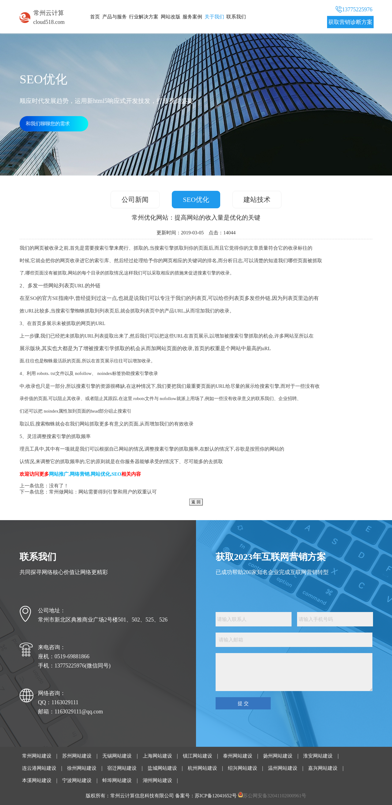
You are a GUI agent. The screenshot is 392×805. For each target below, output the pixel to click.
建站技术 (256, 199)
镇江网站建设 (197, 755)
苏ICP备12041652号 (216, 795)
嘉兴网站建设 (322, 768)
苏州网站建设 (77, 755)
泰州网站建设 (237, 755)
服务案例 (192, 16)
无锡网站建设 (117, 755)
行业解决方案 (143, 16)
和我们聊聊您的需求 (48, 123)
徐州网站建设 (81, 768)
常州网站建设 (36, 755)
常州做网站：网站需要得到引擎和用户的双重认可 (103, 491)
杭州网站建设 (202, 768)
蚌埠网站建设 (117, 780)
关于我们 (214, 16)
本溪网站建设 (36, 780)
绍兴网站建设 (242, 768)
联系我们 (236, 16)
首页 (95, 16)
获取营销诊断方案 (350, 22)
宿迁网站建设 (122, 768)
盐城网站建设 (162, 768)
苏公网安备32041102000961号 (274, 795)
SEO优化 (196, 199)
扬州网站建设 (277, 755)
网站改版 (170, 16)
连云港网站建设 (39, 768)
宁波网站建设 (77, 780)
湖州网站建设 (157, 780)
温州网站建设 (282, 768)
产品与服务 (114, 16)
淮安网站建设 (318, 755)
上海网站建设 (157, 755)
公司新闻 (135, 199)
